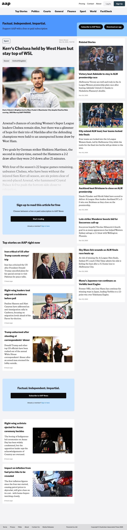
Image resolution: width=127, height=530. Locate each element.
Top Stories (21, 11)
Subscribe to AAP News (90, 27)
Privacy (12, 527)
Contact (90, 4)
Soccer (6, 61)
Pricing (82, 4)
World (93, 11)
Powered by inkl (71, 527)
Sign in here (45, 226)
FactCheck (106, 11)
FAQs (20, 527)
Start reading (38, 219)
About (98, 4)
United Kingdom (19, 61)
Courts (47, 11)
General (59, 11)
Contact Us (36, 527)
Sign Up (119, 3)
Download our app (114, 27)
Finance (71, 11)
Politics (35, 11)
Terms (5, 527)
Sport (83, 11)
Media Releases (48, 527)
